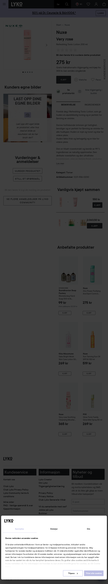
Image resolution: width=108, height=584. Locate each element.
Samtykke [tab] (19, 529)
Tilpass (73, 573)
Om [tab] (88, 529)
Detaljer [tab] (54, 529)
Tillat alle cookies (94, 573)
